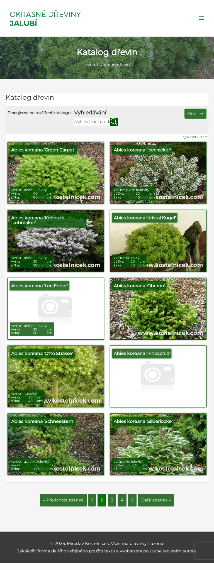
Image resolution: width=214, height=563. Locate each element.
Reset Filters (197, 137)
